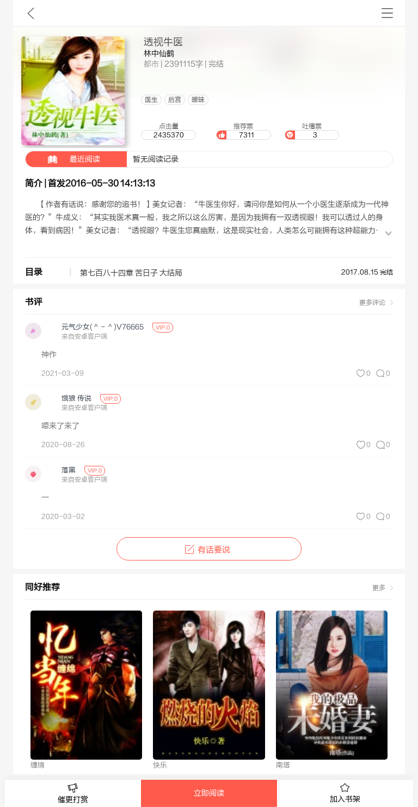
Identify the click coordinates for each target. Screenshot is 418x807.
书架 (387, 13)
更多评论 (372, 302)
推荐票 (243, 131)
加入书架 (345, 793)
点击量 (168, 131)
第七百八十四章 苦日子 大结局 (131, 273)
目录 (33, 272)
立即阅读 (209, 793)
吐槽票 (312, 131)
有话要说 (209, 550)
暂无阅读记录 (102, 159)
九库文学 (30, 13)
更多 (378, 588)
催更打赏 (73, 793)
